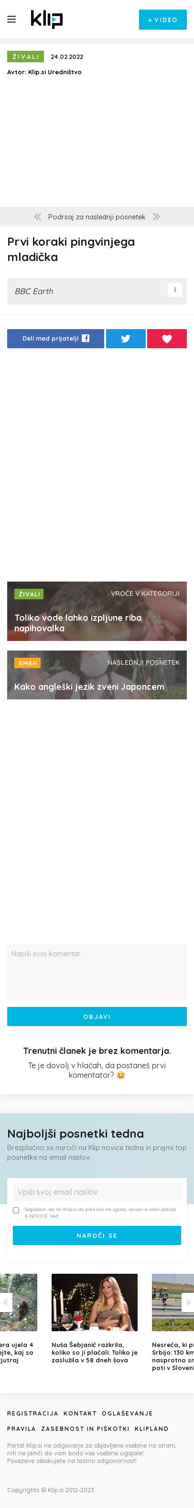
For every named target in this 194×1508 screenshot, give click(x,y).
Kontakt (80, 1413)
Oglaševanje (127, 1413)
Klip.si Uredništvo (55, 72)
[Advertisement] (97, 467)
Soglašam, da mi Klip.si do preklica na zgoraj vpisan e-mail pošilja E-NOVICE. (94, 1212)
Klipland (152, 1428)
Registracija (33, 1413)
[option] (97, 1319)
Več (54, 1216)
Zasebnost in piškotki (85, 1428)
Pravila (21, 1428)
